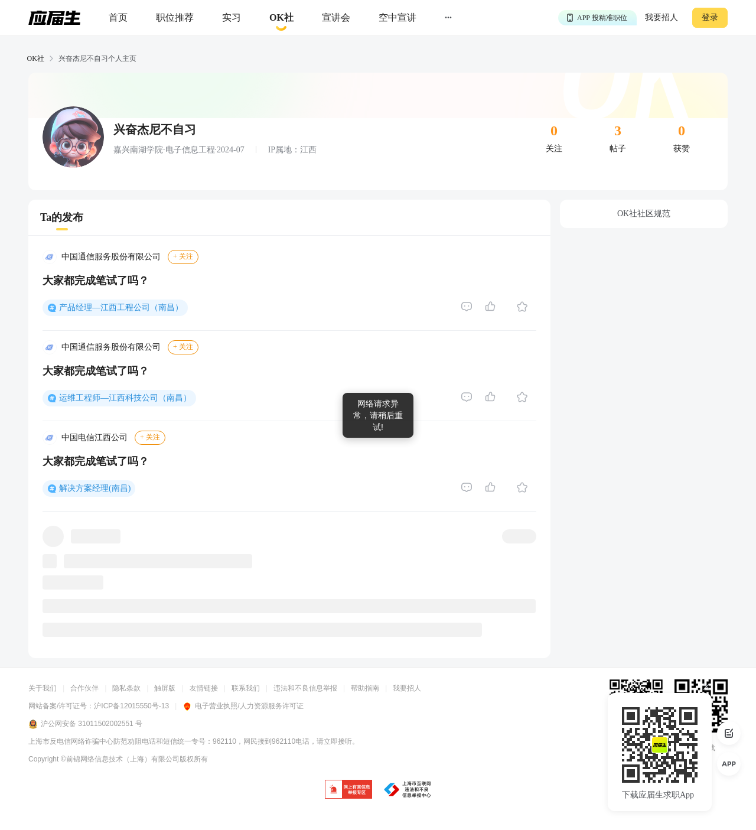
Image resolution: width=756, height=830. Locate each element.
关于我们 (42, 688)
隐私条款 (126, 688)
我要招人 (661, 17)
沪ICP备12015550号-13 (131, 706)
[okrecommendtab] (281, 18)
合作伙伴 (84, 688)
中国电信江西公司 (94, 437)
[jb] (348, 790)
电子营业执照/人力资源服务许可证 (243, 706)
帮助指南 (365, 688)
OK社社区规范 (643, 213)
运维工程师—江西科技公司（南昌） (125, 397)
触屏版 (164, 688)
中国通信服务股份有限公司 (111, 256)
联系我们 (246, 688)
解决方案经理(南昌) (95, 488)
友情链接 (204, 688)
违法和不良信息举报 (305, 688)
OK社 (35, 58)
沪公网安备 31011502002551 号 (85, 724)
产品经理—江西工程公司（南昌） (121, 307)
